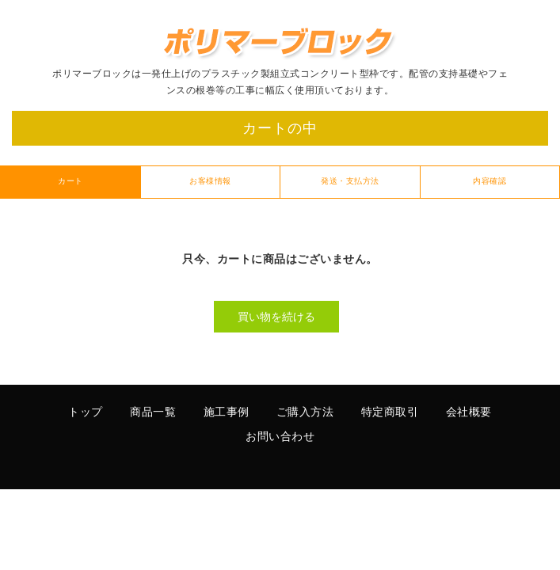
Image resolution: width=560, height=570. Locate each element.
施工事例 (227, 413)
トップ (85, 413)
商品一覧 (153, 413)
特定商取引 (390, 413)
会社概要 (469, 413)
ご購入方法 (305, 413)
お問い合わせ (280, 437)
